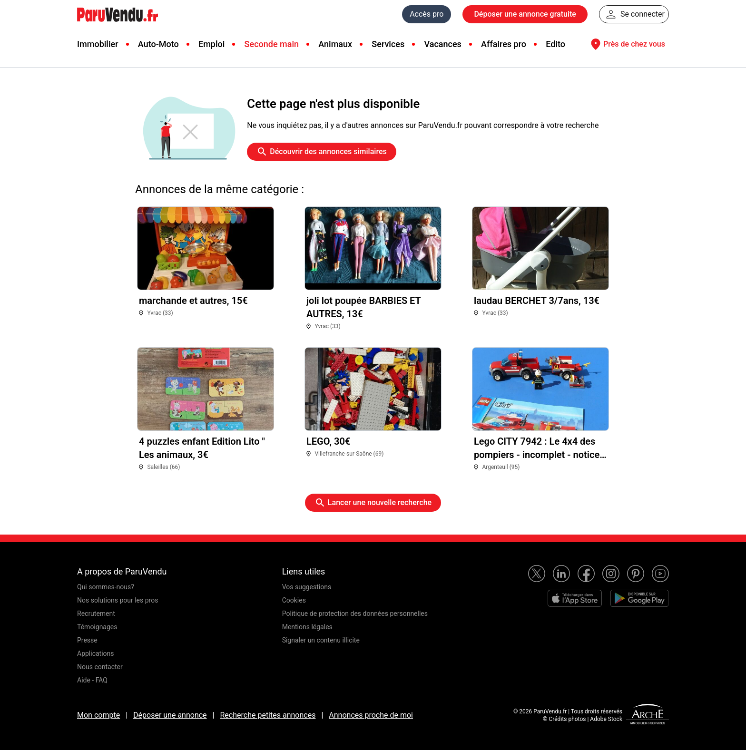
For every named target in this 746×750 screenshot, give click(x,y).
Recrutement (96, 613)
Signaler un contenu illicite (321, 640)
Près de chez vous (626, 44)
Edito (555, 44)
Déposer (525, 14)
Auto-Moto (158, 44)
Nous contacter (100, 667)
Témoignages (97, 627)
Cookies (294, 600)
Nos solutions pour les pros (117, 600)
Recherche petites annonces (267, 715)
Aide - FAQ (92, 680)
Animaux (335, 44)
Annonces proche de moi (371, 715)
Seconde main (272, 44)
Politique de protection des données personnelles (355, 613)
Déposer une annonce (170, 715)
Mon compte (98, 715)
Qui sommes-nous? (105, 587)
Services (388, 44)
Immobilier (97, 44)
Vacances (442, 44)
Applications (95, 653)
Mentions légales (307, 627)
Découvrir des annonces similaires (321, 151)
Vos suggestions (307, 587)
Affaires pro (503, 44)
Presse (87, 640)
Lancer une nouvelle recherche (373, 502)
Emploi (211, 44)
